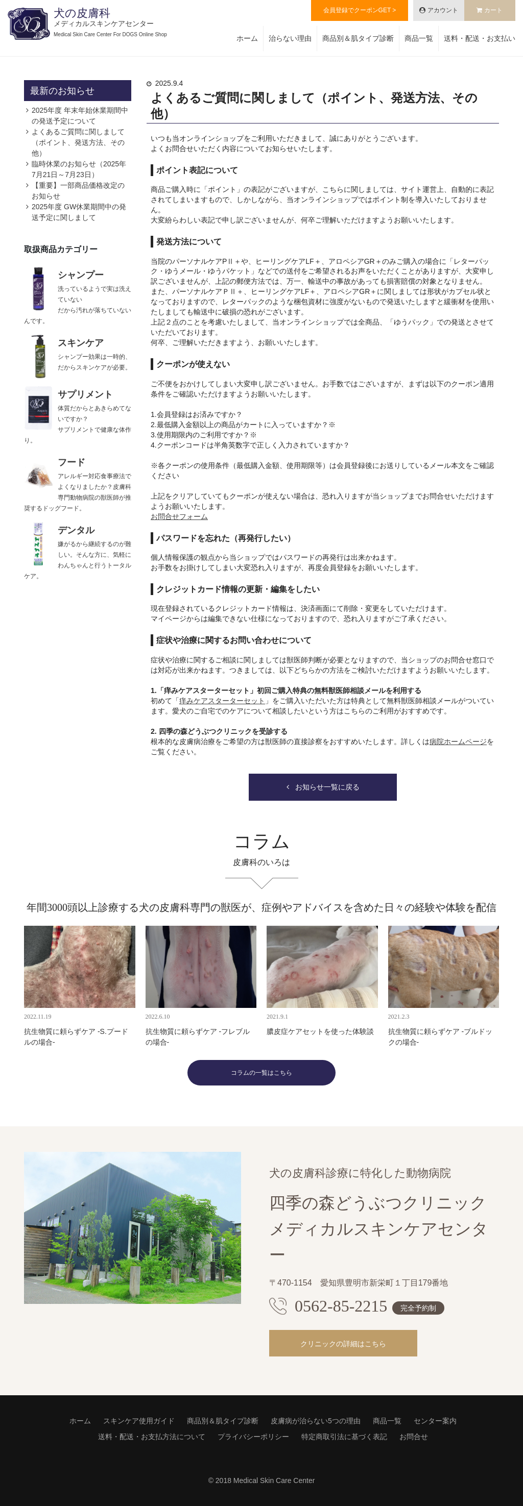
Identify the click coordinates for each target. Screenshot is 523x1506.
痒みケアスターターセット (222, 701)
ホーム (247, 38)
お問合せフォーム (179, 516)
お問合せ (413, 1437)
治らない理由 (290, 38)
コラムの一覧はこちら (261, 1072)
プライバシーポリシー (253, 1437)
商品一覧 (419, 38)
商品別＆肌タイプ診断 (358, 38)
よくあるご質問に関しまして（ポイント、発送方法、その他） (78, 142)
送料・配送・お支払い (479, 38)
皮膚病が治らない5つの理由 (316, 1421)
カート (493, 10)
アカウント (442, 10)
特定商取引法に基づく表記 (344, 1437)
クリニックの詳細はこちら (343, 1344)
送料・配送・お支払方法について (151, 1437)
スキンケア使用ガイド (139, 1421)
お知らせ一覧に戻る (327, 787)
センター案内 (435, 1421)
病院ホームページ (458, 741)
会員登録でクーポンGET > (359, 10)
